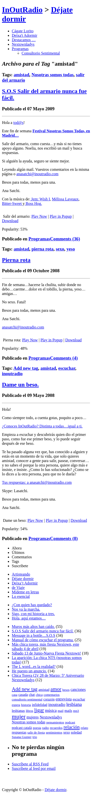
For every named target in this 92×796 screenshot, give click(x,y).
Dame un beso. (20, 384)
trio (34, 737)
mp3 (76, 711)
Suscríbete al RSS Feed (30, 764)
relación (72, 727)
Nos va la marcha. (26, 609)
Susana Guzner (21, 737)
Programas (20, 49)
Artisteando (21, 574)
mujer (19, 716)
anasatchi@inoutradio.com (37, 174)
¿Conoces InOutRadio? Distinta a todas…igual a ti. (42, 426)
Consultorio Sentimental (41, 53)
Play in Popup (61, 216)
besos (66, 690)
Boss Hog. (33, 203)
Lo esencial (21, 596)
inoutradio (12, 373)
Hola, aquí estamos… (29, 618)
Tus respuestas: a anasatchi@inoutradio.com (37, 482)
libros (29, 711)
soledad (76, 732)
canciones (78, 689)
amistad (21, 74)
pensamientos (55, 722)
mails (68, 711)
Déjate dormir (23, 579)
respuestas (19, 732)
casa (14, 695)
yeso (70, 249)
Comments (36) (65, 238)
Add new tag (25, 368)
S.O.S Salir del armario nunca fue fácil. (43, 631)
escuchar (66, 368)
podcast (70, 722)
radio (45, 728)
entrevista (64, 699)
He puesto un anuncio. (29, 671)
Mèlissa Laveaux (65, 199)
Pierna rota (16, 260)
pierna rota (42, 249)
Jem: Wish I (40, 199)
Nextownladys (23, 44)
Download (10, 221)
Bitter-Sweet (12, 203)
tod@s (18, 122)
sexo (60, 249)
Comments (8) (64, 538)
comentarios (52, 695)
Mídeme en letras (25, 592)
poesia (37, 728)
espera (16, 705)
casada (23, 695)
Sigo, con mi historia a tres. (33, 614)
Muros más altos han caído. (33, 626)
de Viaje (18, 587)
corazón (49, 699)
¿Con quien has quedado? (32, 605)
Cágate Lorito (22, 31)
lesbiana (74, 704)
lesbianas (18, 711)
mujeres (32, 717)
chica (39, 695)
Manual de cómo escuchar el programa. (43, 640)
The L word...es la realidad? (33, 666)
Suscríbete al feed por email (34, 768)
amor (56, 689)
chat (32, 695)
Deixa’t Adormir (25, 583)
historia (26, 705)
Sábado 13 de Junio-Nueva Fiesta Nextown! (46, 653)
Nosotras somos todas (52, 74)
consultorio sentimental (27, 699)
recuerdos (56, 728)
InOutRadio (22, 9)
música (51, 710)
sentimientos (54, 732)
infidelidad (39, 705)
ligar (39, 710)
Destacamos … (24, 40)
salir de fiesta (36, 732)
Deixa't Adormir (24, 35)
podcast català (22, 728)
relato (84, 728)
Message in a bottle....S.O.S (33, 635)
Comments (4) (64, 358)
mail (61, 711)
